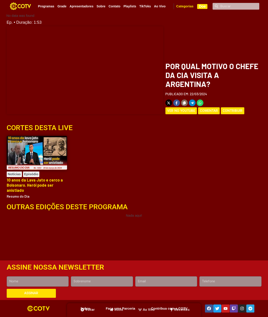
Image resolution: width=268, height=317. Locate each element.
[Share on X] (168, 102)
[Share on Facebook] (176, 102)
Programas (46, 6)
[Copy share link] (184, 102)
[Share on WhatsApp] (200, 102)
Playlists (130, 6)
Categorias (185, 6)
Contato (114, 6)
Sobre (101, 6)
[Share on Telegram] (192, 102)
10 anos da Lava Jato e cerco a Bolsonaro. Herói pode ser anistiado (35, 185)
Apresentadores (81, 6)
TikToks (145, 6)
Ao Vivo (160, 6)
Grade (61, 6)
